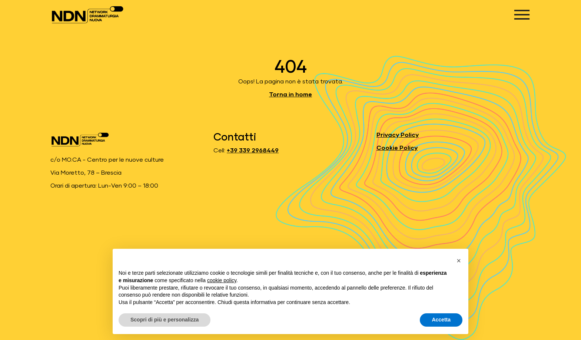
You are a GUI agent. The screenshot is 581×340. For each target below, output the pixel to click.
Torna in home (290, 95)
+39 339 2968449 (253, 151)
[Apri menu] (522, 14)
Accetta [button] (441, 320)
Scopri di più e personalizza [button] (164, 320)
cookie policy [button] (221, 280)
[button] (459, 261)
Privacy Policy (397, 135)
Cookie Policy (397, 148)
